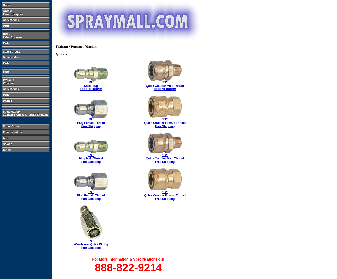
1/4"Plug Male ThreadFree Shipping (91, 158)
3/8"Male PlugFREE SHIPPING (91, 86)
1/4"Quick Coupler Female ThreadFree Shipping (165, 195)
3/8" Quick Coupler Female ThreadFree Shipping (165, 123)
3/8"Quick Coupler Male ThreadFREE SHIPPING (165, 86)
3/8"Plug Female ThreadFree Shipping (91, 123)
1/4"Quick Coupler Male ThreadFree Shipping (165, 158)
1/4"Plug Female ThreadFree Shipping (91, 195)
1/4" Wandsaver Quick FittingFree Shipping (91, 244)
